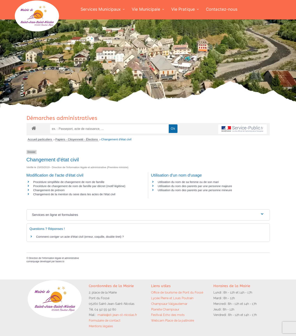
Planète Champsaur (165, 309)
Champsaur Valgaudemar (169, 304)
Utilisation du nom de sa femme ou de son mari (188, 182)
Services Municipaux (101, 9)
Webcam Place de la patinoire (172, 320)
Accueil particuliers (40, 139)
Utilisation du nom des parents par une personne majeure (195, 186)
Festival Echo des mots (168, 315)
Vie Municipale (146, 9)
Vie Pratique (183, 9)
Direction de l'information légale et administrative (54, 258)
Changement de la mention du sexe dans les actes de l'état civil (74, 194)
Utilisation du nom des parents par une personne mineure (195, 190)
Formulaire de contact (104, 320)
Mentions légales (101, 326)
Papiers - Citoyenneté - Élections (77, 139)
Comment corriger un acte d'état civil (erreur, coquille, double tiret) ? (80, 236)
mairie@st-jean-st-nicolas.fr (117, 315)
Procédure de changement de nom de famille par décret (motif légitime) (79, 186)
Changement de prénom (49, 190)
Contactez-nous (221, 9)
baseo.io (59, 261)
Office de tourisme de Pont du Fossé (177, 292)
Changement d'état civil (116, 139)
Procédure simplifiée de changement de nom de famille (69, 182)
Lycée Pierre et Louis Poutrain (172, 298)
